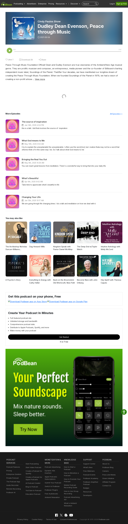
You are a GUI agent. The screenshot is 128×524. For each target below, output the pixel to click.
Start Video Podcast (33, 467)
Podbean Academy (90, 478)
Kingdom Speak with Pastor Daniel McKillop (62, 248)
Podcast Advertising (52, 467)
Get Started (64, 337)
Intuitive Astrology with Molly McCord (110, 248)
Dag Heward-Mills (36, 247)
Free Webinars (88, 471)
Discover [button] (72, 4)
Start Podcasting (32, 464)
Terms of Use (52, 519)
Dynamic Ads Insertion (53, 471)
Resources (87, 492)
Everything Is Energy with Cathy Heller (39, 281)
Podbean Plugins (51, 488)
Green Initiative (108, 478)
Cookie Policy (39, 519)
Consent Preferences (68, 519)
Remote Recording (13, 489)
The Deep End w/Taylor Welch (86, 248)
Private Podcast (12, 478)
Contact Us (106, 486)
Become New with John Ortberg (86, 281)
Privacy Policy (26, 519)
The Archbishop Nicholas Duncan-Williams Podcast (16, 248)
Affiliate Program (108, 482)
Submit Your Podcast (52, 480)
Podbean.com (101, 519)
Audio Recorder (12, 485)
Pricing (49, 4)
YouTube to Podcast (33, 490)
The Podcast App (12, 482)
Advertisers (30, 4)
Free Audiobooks (51, 491)
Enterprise (41, 4)
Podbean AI (10, 493)
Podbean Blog (107, 467)
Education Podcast (32, 494)
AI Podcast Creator (33, 483)
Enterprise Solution (13, 474)
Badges (86, 488)
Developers (87, 495)
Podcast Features (12, 467)
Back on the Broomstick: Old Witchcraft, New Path (63, 281)
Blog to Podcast (31, 487)
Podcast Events (89, 475)
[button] (19, 3)
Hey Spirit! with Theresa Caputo (111, 281)
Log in (113, 4)
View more (10, 79)
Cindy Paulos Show (49, 21)
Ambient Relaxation (52, 495)
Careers (105, 471)
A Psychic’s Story (13, 280)
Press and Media (108, 475)
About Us (105, 464)
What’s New (87, 467)
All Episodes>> (116, 114)
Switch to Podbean (51, 484)
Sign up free (122, 4)
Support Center (88, 464)
